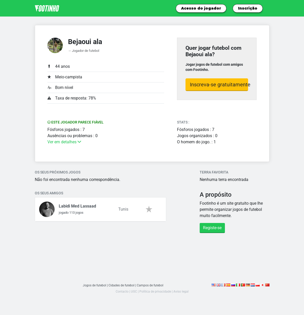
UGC (133, 291)
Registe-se (212, 227)
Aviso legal (182, 291)
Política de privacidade (155, 291)
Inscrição (247, 8)
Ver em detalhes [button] (64, 141)
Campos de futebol (151, 285)
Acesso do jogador (201, 8)
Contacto (121, 291)
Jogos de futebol (93, 285)
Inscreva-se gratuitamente (219, 84)
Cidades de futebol (121, 285)
